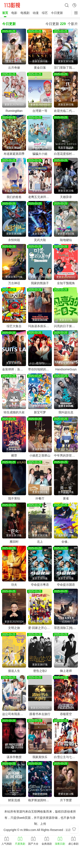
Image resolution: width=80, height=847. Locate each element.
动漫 (36, 13)
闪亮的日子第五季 (66, 326)
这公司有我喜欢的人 (14, 714)
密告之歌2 (40, 671)
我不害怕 (14, 498)
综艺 (45, 13)
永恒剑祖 (14, 240)
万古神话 (14, 283)
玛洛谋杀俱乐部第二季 (40, 326)
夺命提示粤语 (40, 584)
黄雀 (66, 498)
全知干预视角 (66, 283)
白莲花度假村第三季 (66, 153)
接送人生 (14, 671)
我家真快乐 (39, 757)
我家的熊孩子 (40, 283)
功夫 (14, 584)
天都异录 (66, 197)
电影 (14, 13)
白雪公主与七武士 (66, 757)
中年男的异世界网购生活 (66, 455)
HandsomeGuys (66, 369)
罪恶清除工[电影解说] (66, 628)
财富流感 (14, 800)
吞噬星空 (66, 714)
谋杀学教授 (14, 757)
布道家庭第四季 (14, 153)
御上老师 (66, 671)
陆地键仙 (66, 240)
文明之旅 (14, 628)
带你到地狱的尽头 (40, 369)
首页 (5, 13)
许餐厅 (39, 498)
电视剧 (24, 13)
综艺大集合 (14, 326)
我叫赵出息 (65, 412)
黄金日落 (40, 67)
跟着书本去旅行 (39, 714)
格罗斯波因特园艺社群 (40, 800)
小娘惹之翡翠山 (39, 455)
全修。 (65, 541)
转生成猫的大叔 (14, 412)
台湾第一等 (39, 110)
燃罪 (14, 455)
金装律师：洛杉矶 (14, 369)
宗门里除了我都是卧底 (66, 67)
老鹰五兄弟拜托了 (40, 197)
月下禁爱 (66, 800)
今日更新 (57, 13)
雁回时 (14, 541)
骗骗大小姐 (39, 153)
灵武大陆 (40, 240)
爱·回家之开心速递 (40, 628)
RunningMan (14, 110)
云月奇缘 (14, 67)
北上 (40, 541)
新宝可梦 (40, 412)
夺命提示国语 (66, 584)
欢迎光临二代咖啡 (66, 110)
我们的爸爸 (14, 197)
